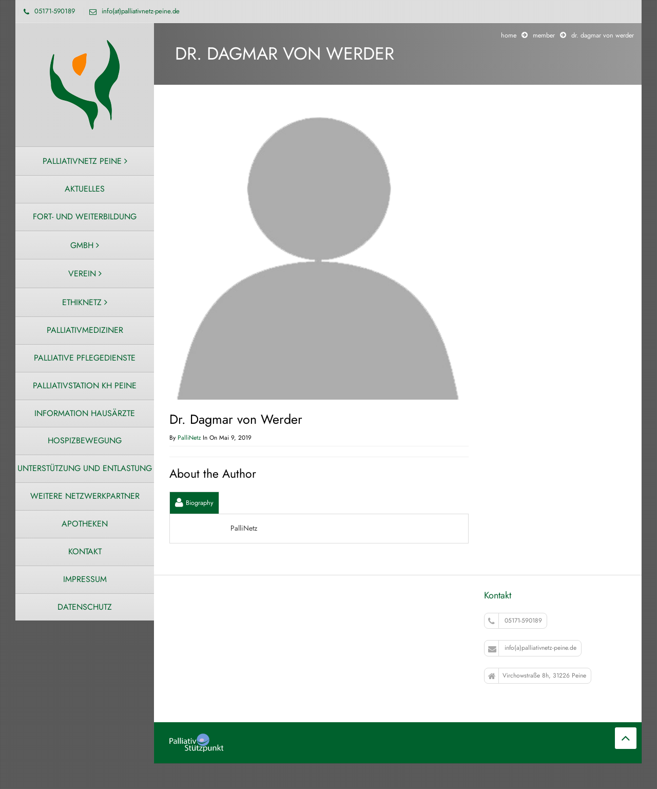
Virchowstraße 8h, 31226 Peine (537, 675)
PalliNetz (189, 437)
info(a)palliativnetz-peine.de (532, 647)
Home (508, 35)
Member (544, 35)
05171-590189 (515, 620)
